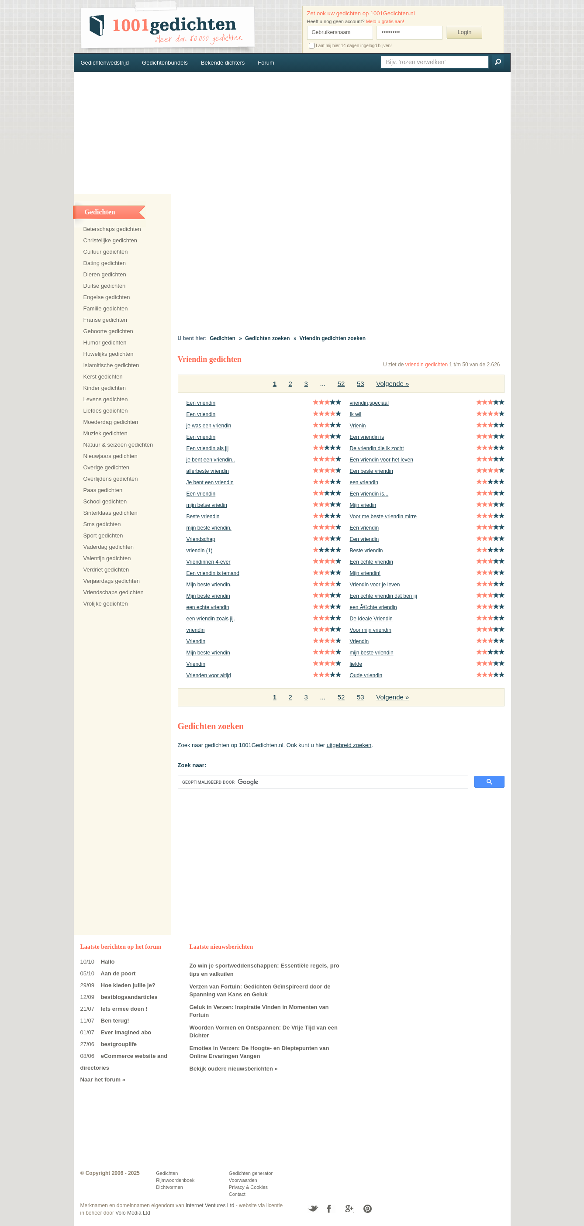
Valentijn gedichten (107, 558)
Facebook (331, 1209)
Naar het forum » (102, 1079)
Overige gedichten (106, 467)
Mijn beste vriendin (208, 596)
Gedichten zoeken (267, 338)
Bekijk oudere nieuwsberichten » (234, 1068)
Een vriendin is (367, 437)
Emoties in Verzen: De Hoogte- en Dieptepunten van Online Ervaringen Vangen (259, 1052)
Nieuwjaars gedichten (110, 456)
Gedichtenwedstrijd (105, 62)
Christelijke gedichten (110, 240)
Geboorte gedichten (108, 331)
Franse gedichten (105, 320)
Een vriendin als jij (208, 448)
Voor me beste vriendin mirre (383, 516)
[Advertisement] (292, 133)
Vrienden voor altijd (209, 675)
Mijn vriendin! (365, 573)
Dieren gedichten (104, 274)
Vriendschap (201, 539)
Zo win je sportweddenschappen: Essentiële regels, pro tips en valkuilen (264, 969)
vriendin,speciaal (369, 403)
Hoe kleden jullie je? (128, 985)
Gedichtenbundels (165, 62)
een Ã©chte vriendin (373, 607)
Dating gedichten (104, 263)
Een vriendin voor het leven (381, 460)
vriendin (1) (200, 551)
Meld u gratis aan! (385, 21)
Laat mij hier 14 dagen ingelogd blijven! (350, 45)
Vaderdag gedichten (108, 547)
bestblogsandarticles (129, 997)
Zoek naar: (192, 765)
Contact (237, 1194)
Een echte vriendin (371, 562)
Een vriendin (201, 403)
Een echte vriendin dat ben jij (383, 596)
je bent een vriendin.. (211, 460)
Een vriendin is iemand (213, 573)
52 (341, 383)
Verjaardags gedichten (111, 581)
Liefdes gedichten (105, 410)
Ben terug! (115, 1020)
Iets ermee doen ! (124, 1009)
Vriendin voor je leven (375, 585)
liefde (356, 664)
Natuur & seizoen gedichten (118, 444)
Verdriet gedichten (106, 569)
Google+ (349, 1209)
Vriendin (196, 641)
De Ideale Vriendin (371, 619)
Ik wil (356, 414)
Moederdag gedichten (110, 422)
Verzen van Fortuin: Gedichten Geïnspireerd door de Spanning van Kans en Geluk (260, 990)
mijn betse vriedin (207, 505)
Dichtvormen (169, 1187)
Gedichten (222, 338)
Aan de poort (117, 973)
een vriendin (364, 482)
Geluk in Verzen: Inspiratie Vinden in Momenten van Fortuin (259, 1011)
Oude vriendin (366, 675)
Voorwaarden (243, 1180)
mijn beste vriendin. (209, 528)
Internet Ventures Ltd (210, 1205)
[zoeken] (322, 782)
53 (360, 383)
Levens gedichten (105, 399)
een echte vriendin (208, 607)
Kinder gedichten (104, 388)
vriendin (196, 630)
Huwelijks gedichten (108, 354)
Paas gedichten (103, 490)
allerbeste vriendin (208, 471)
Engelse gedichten (106, 297)
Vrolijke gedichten (105, 603)
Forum (266, 62)
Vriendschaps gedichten (113, 592)
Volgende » (392, 383)
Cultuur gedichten (105, 251)
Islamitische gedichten (111, 365)
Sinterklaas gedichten (110, 513)
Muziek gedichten (105, 433)
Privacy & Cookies (248, 1187)
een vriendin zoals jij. (211, 619)
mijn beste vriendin (372, 653)
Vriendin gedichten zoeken (333, 338)
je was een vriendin (209, 426)
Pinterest (367, 1209)
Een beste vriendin (371, 471)
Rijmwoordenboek (175, 1180)
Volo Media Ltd (132, 1213)
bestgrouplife (119, 1044)
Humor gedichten (105, 342)
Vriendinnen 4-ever (209, 562)
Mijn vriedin (363, 505)
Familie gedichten (105, 308)
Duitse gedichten (104, 285)
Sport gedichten (103, 535)
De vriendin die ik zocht (377, 448)
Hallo (108, 961)
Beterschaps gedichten (112, 229)
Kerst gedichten (103, 376)
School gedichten (105, 501)
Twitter (313, 1209)
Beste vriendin (203, 516)
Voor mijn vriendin (370, 630)
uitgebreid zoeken (349, 745)
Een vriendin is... (369, 494)
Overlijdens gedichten (110, 478)
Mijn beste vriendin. (209, 585)
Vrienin (358, 426)
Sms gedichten (102, 524)
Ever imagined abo (126, 1032)
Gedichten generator (251, 1173)
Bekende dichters (223, 62)
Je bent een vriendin (210, 482)
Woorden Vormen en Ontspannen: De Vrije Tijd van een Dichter (264, 1031)
